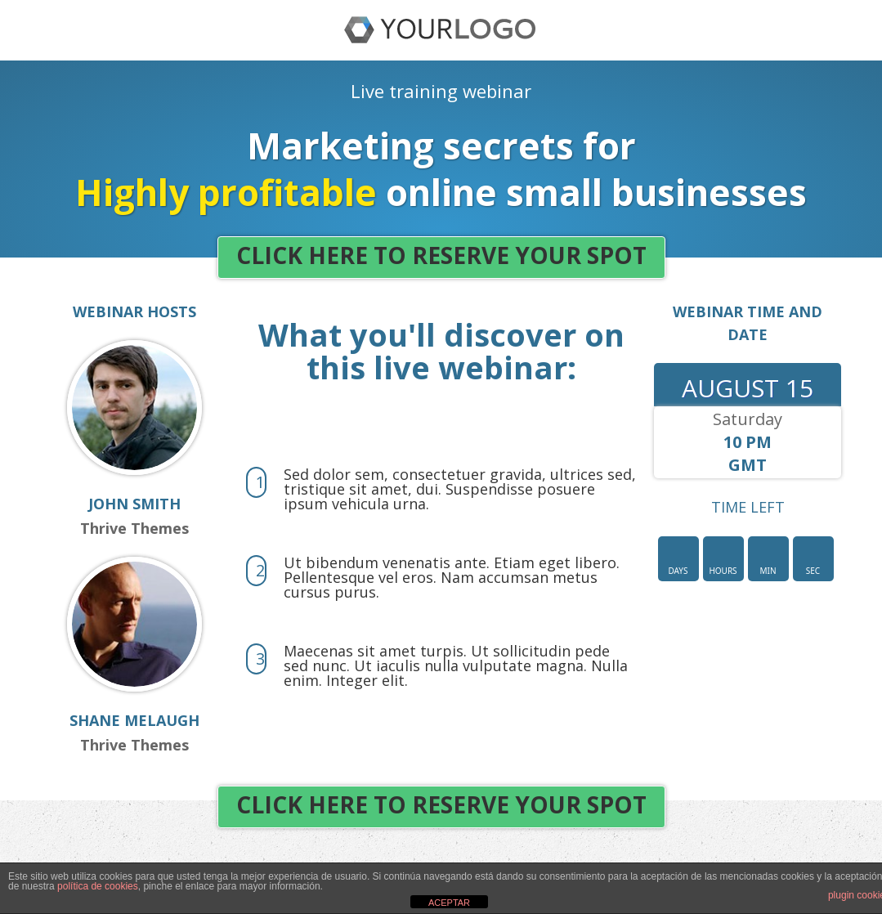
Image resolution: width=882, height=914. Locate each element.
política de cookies (97, 886)
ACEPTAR (449, 902)
